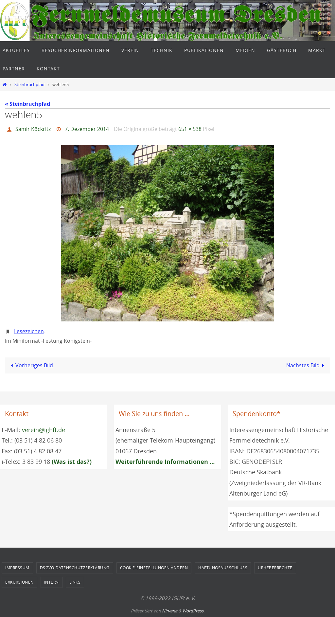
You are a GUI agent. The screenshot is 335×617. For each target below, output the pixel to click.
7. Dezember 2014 (87, 129)
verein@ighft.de (43, 430)
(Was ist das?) (72, 462)
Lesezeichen (29, 331)
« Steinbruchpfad (27, 103)
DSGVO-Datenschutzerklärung (75, 567)
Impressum (17, 567)
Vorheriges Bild (30, 365)
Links (75, 582)
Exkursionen (19, 582)
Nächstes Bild (306, 365)
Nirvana (169, 611)
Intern (51, 582)
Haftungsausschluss (222, 567)
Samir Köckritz (33, 129)
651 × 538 (190, 129)
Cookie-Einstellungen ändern (154, 567)
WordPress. (193, 611)
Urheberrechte (275, 567)
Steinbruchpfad (29, 84)
